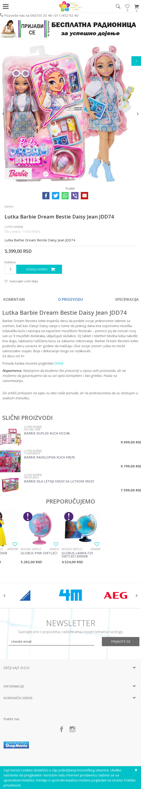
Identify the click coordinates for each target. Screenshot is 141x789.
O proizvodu (70, 299)
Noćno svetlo (31, 549)
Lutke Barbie (14, 227)
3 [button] (71, 179)
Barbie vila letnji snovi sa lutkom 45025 (59, 481)
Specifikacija (127, 299)
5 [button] (81, 179)
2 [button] (67, 179)
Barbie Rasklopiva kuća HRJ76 (49, 457)
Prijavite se (120, 641)
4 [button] (76, 179)
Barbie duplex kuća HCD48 (47, 433)
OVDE (59, 363)
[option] (70, 113)
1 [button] (62, 179)
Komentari (14, 299)
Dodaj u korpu (37, 269)
